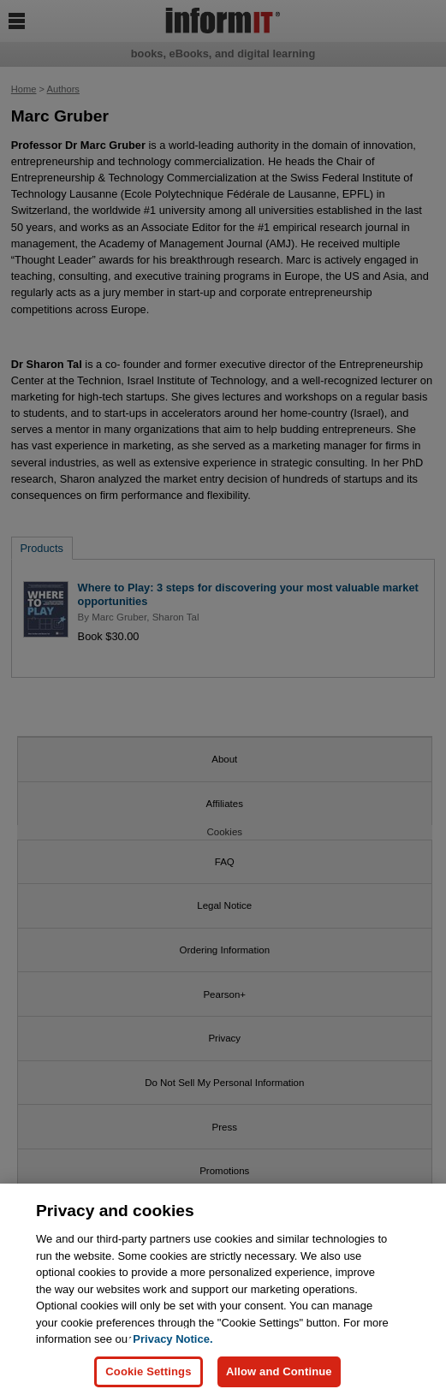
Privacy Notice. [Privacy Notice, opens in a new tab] (172, 1345)
